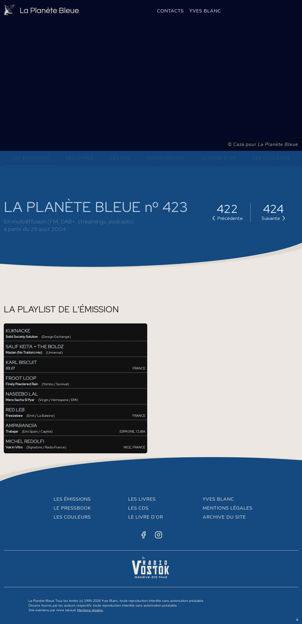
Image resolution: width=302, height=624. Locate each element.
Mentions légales (90, 610)
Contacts (170, 11)
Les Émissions (30, 158)
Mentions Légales (227, 508)
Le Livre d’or (218, 158)
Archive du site (224, 517)
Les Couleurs (271, 158)
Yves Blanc (205, 11)
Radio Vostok (166, 158)
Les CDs (120, 158)
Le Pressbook (72, 508)
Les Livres (79, 158)
